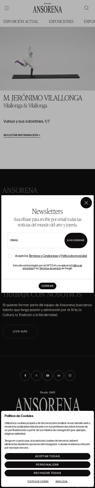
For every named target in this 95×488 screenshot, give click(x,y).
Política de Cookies (37, 481)
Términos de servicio (50, 268)
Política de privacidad (74, 256)
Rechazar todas (47, 473)
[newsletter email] (41, 240)
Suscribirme (76, 240)
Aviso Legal (62, 481)
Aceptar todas (47, 456)
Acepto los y (51, 256)
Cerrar (47, 286)
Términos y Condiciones (43, 256)
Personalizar (47, 464)
